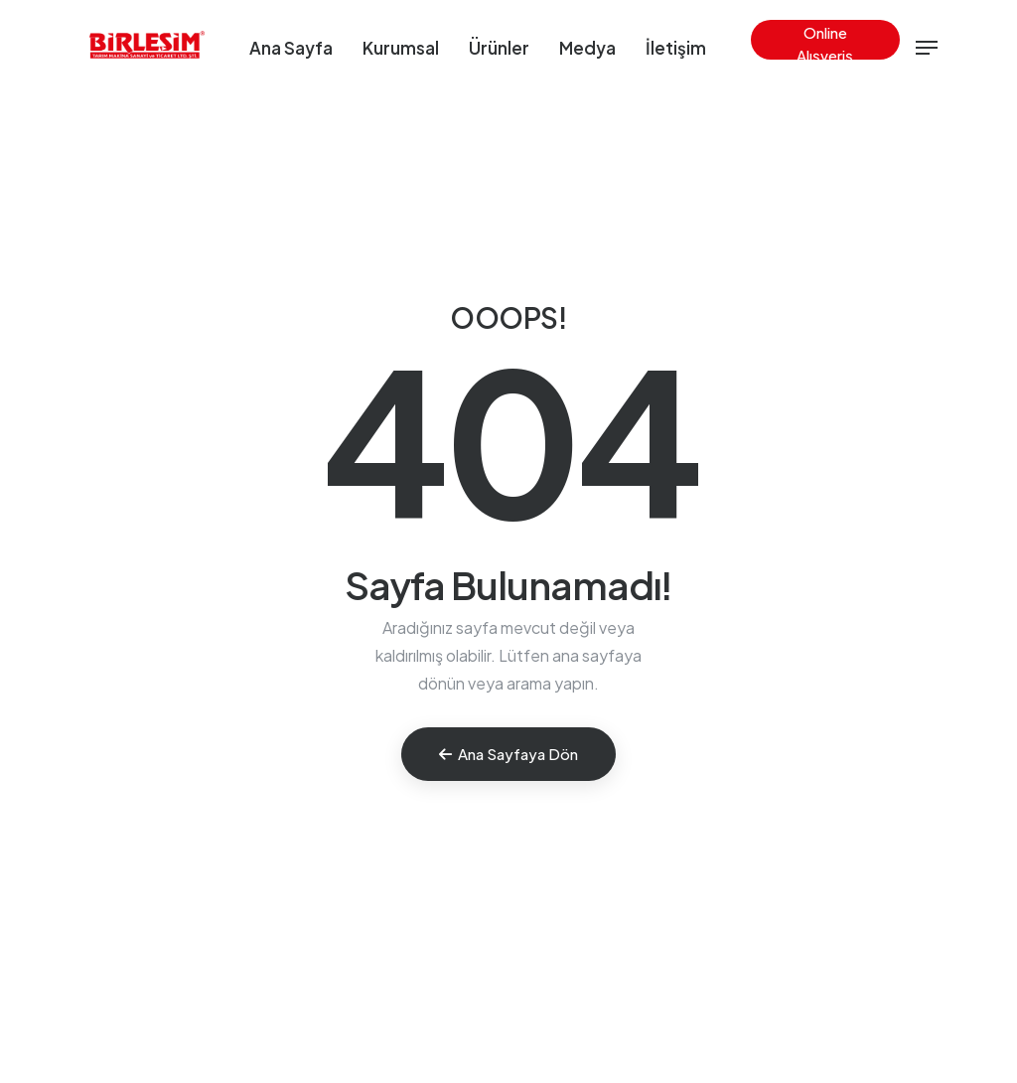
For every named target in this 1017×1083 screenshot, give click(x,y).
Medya (587, 48)
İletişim (676, 48)
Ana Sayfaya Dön (508, 753)
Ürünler (499, 48)
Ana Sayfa (291, 48)
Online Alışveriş (825, 41)
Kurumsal (401, 48)
